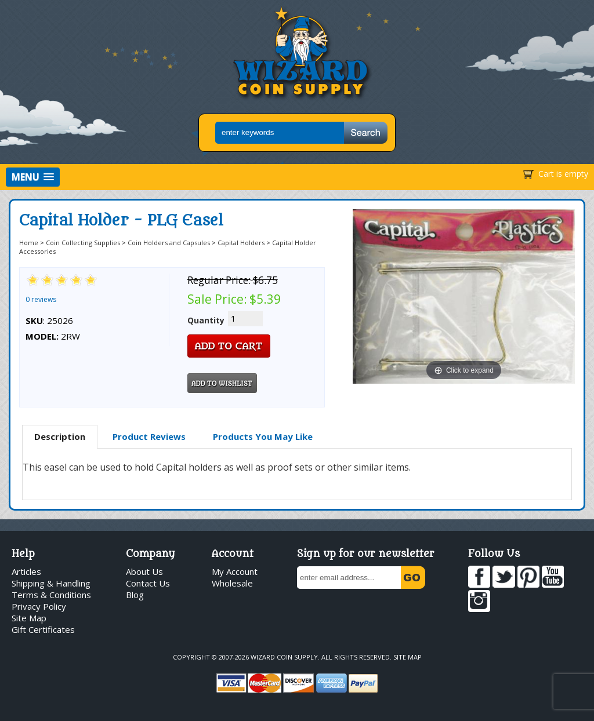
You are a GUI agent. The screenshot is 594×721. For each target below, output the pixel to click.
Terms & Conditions (51, 594)
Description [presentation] (59, 436)
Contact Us (148, 583)
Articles (26, 571)
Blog (135, 594)
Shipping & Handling (51, 583)
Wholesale (232, 583)
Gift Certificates (43, 629)
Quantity (205, 320)
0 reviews (41, 299)
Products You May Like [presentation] (263, 436)
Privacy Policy (39, 606)
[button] (33, 177)
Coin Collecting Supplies (83, 242)
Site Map (29, 618)
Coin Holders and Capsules (169, 242)
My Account (235, 571)
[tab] (59, 437)
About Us (144, 571)
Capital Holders (241, 242)
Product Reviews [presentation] (149, 436)
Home (28, 242)
